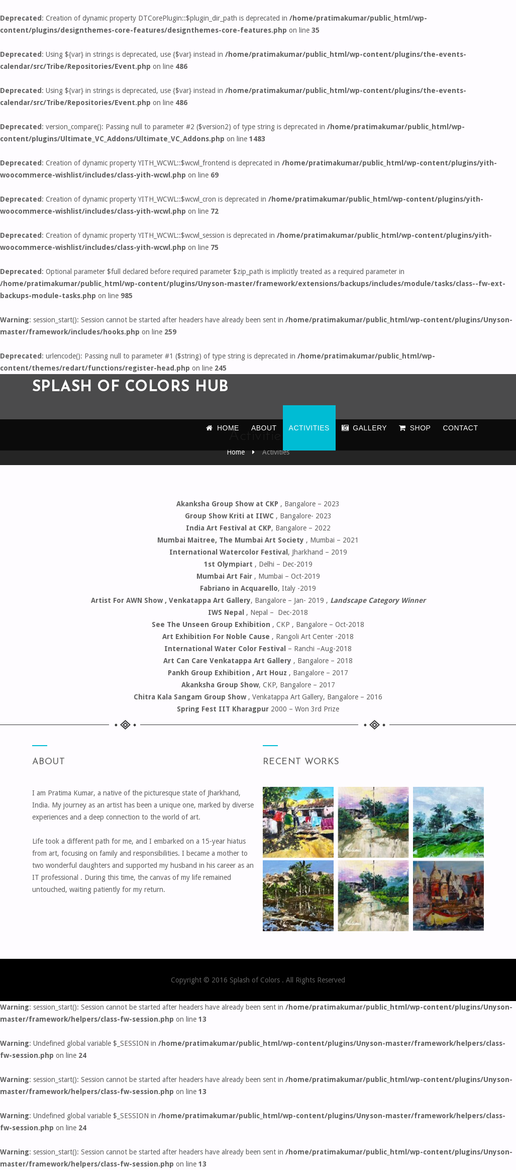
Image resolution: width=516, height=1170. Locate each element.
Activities (309, 428)
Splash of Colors (256, 980)
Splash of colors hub (130, 387)
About (264, 428)
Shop (415, 428)
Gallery (364, 428)
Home (222, 428)
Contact (460, 428)
